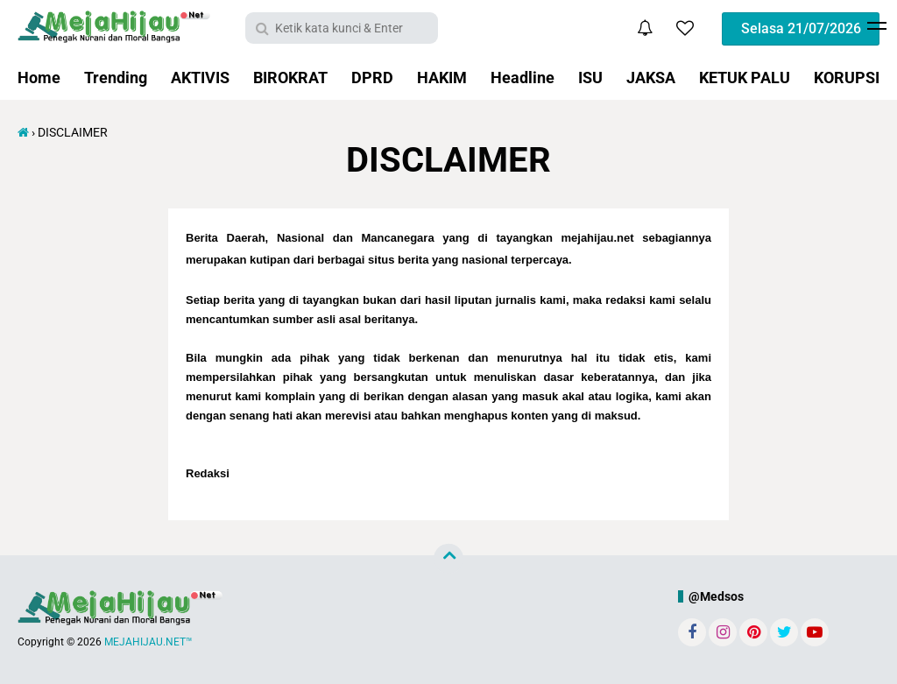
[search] (341, 28)
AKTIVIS (200, 77)
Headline (522, 77)
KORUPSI (846, 77)
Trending (115, 77)
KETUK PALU (744, 77)
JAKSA (650, 77)
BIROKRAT (290, 77)
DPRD (372, 77)
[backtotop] (448, 559)
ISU (590, 77)
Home (39, 77)
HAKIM (442, 77)
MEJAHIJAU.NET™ (148, 642)
